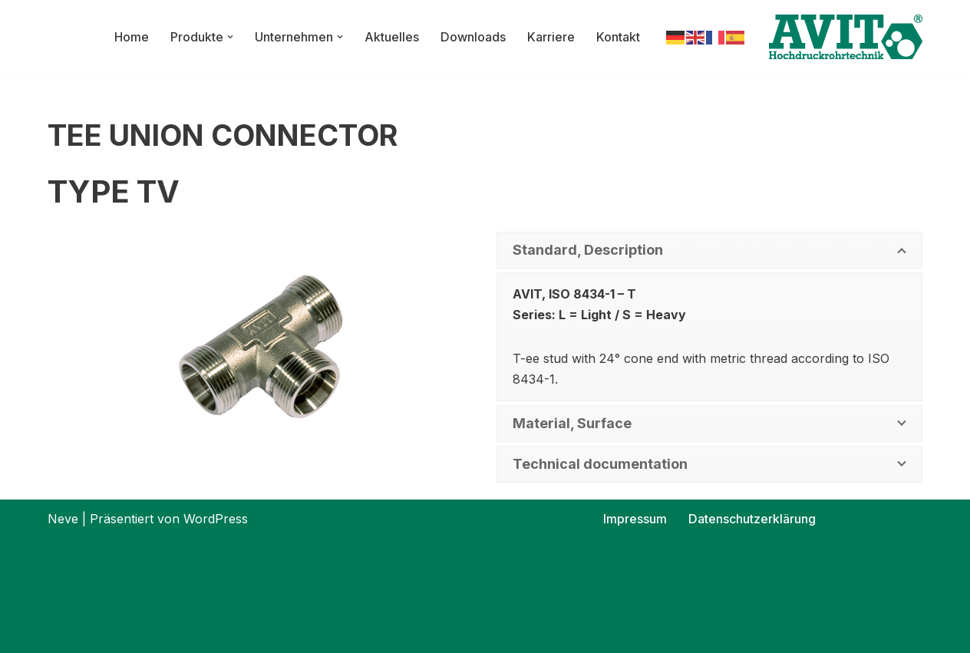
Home (132, 37)
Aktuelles (392, 37)
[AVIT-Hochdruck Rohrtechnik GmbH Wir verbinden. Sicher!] (845, 37)
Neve (63, 518)
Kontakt (618, 37)
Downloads (473, 37)
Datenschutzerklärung (752, 518)
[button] (231, 37)
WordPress (215, 518)
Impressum (636, 518)
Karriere (551, 37)
